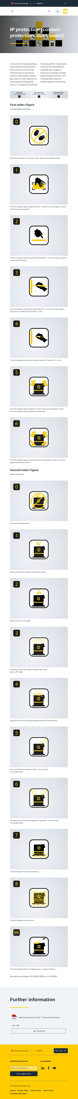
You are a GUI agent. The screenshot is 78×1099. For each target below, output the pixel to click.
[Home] (14, 19)
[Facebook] (48, 1068)
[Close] (65, 3)
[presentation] (38, 3)
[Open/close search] (49, 11)
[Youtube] (54, 1068)
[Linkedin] (42, 1068)
